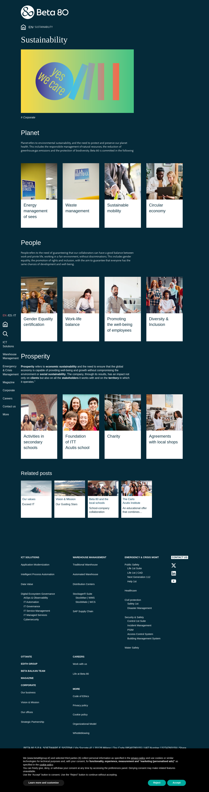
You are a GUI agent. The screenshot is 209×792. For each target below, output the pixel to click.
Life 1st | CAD (135, 572)
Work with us (80, 664)
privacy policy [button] (138, 758)
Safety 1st (132, 603)
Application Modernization (35, 564)
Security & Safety (134, 617)
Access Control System (140, 634)
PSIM (130, 629)
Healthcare (131, 590)
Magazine (8, 382)
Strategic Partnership (32, 722)
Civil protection (133, 600)
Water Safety (132, 647)
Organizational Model (84, 724)
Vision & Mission (30, 702)
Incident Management (139, 625)
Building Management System (143, 638)
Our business (28, 692)
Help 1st (132, 581)
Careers (7, 398)
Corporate (9, 390)
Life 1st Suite (134, 568)
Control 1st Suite (136, 621)
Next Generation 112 (138, 577)
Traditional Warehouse (85, 564)
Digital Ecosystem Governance (38, 593)
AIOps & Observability (36, 597)
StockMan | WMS (85, 597)
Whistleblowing (81, 733)
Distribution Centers (84, 584)
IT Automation (31, 602)
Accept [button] (177, 782)
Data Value (27, 584)
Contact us (9, 406)
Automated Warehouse (85, 574)
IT (15, 315)
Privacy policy (80, 705)
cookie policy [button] (46, 764)
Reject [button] (156, 782)
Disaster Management (139, 608)
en (5, 315)
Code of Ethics (81, 696)
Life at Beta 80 (81, 673)
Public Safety (132, 564)
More (6, 414)
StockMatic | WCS (86, 602)
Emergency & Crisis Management (11, 370)
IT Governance (32, 606)
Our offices (27, 712)
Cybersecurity (31, 619)
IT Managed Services (35, 615)
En (31, 27)
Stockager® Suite (82, 593)
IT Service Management (37, 610)
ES (10, 315)
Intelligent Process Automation (37, 574)
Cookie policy (80, 714)
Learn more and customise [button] (44, 782)
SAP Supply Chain (83, 611)
